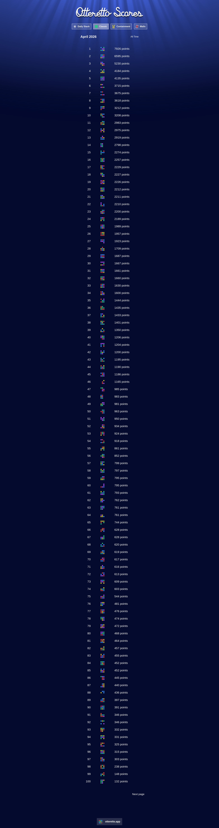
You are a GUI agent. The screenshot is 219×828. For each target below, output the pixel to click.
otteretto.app (112, 821)
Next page (138, 794)
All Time (135, 36)
